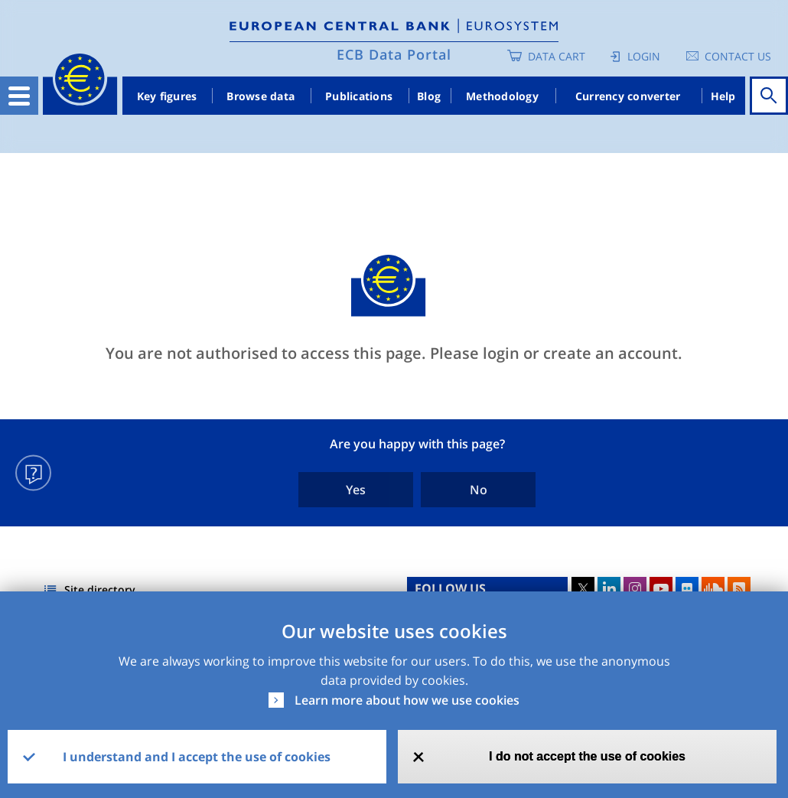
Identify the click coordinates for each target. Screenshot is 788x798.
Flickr (687, 588)
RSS (739, 588)
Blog (429, 96)
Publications (358, 96)
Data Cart (556, 56)
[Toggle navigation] (19, 96)
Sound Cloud (713, 588)
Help (723, 96)
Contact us (738, 56)
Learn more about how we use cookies (407, 700)
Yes (356, 489)
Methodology (502, 96)
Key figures (167, 96)
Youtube (661, 588)
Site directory (99, 589)
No (478, 489)
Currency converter (628, 96)
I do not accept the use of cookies (587, 756)
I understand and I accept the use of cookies (197, 756)
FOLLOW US (450, 588)
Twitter (582, 588)
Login (643, 56)
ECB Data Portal (394, 54)
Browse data (260, 96)
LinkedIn (609, 588)
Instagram (635, 588)
